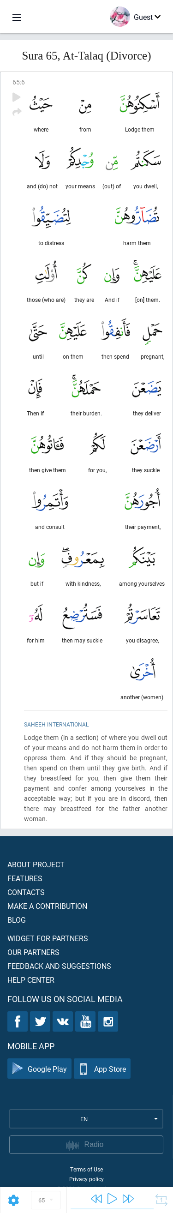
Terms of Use (86, 1169)
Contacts (26, 892)
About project (36, 864)
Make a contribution (47, 906)
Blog (16, 920)
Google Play (39, 1069)
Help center (30, 980)
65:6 (18, 82)
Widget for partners (47, 938)
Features (24, 878)
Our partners (33, 952)
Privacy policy (86, 1179)
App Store (102, 1069)
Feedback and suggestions (59, 966)
